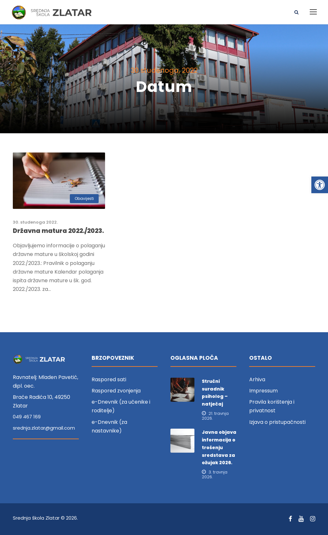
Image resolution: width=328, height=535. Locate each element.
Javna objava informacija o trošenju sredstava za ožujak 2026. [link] (219, 447)
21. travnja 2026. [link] (215, 416)
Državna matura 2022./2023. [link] (58, 231)
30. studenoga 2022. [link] (35, 222)
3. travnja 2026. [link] (214, 474)
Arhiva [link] (257, 379)
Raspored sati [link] (109, 379)
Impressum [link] (263, 391)
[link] (319, 185)
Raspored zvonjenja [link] (116, 391)
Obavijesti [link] (84, 199)
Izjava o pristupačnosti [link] (277, 422)
